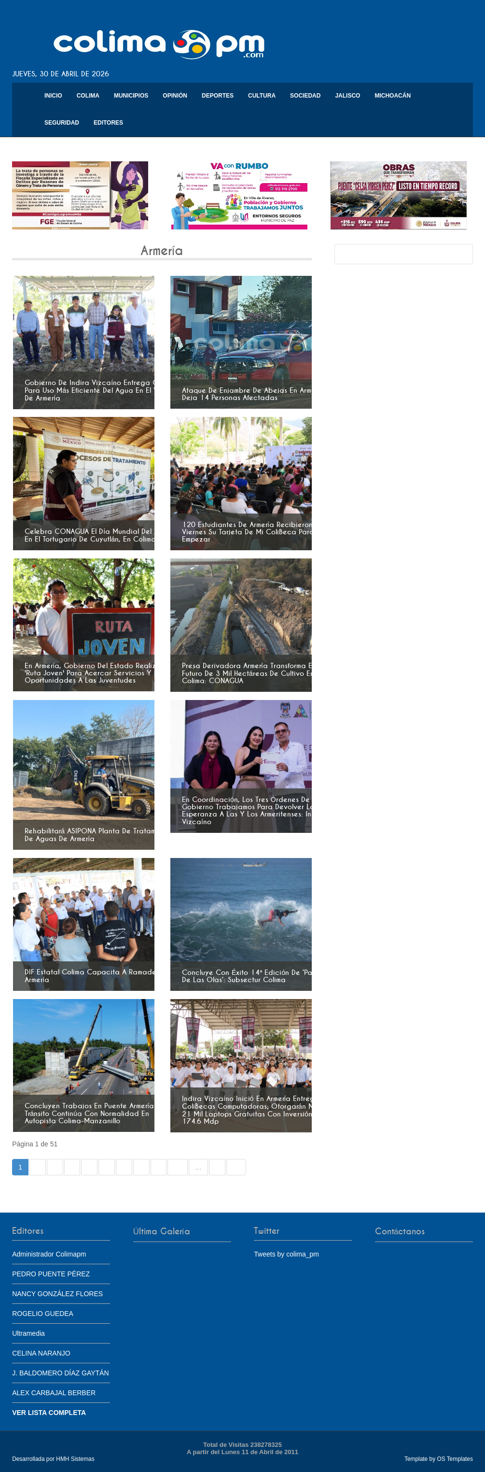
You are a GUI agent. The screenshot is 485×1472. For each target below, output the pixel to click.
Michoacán (392, 95)
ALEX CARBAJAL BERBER (54, 1393)
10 (177, 1167)
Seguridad (61, 122)
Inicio (53, 95)
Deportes (218, 95)
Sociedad (305, 95)
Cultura (262, 95)
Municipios (131, 95)
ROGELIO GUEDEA (42, 1313)
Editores (108, 122)
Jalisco (347, 95)
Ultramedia (28, 1333)
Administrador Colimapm (49, 1254)
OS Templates (454, 1459)
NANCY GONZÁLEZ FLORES (57, 1294)
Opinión (175, 95)
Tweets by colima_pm (286, 1254)
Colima (88, 95)
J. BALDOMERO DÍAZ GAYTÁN (60, 1373)
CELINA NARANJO (41, 1353)
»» (236, 1167)
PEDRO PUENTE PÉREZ (51, 1274)
